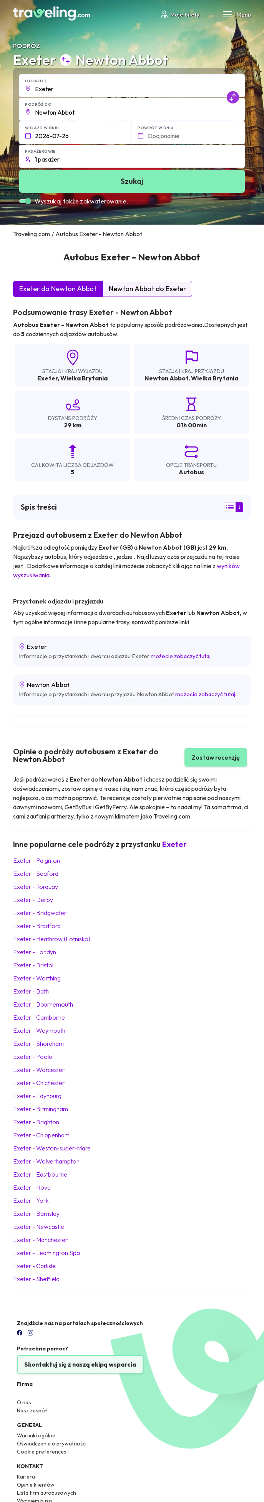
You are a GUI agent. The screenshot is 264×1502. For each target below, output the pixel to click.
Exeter (47, 378)
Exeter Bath (31, 991)
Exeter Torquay (35, 886)
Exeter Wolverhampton (46, 1161)
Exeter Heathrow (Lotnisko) (51, 939)
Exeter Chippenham (41, 1135)
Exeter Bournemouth (43, 1004)
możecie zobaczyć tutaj (181, 656)
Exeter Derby (33, 900)
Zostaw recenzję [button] (216, 757)
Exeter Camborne (39, 1017)
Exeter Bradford (37, 926)
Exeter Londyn (34, 952)
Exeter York (30, 1200)
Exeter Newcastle (38, 1226)
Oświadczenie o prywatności (51, 1443)
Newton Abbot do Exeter (147, 288)
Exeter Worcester (39, 1070)
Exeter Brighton (36, 1122)
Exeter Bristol (33, 965)
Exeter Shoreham (38, 1043)
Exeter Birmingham (40, 1109)
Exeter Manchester (40, 1240)
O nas (24, 1402)
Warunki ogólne (36, 1435)
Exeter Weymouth (39, 1030)
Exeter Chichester (39, 1083)
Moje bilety (179, 14)
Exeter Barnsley (36, 1213)
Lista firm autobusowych (46, 1492)
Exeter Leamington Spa (46, 1253)
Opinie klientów (36, 1484)
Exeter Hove (32, 1187)
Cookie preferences (41, 1451)
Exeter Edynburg (37, 1096)
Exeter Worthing (37, 978)
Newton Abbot (166, 378)
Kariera (26, 1476)
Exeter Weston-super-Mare (52, 1148)
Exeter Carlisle (34, 1266)
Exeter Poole (32, 1056)
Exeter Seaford (35, 873)
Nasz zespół (32, 1410)
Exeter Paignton (36, 860)
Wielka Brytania (84, 378)
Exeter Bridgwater (39, 913)
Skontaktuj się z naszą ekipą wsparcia (80, 1364)
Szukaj (132, 181)
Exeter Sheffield (36, 1279)
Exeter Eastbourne (40, 1174)
